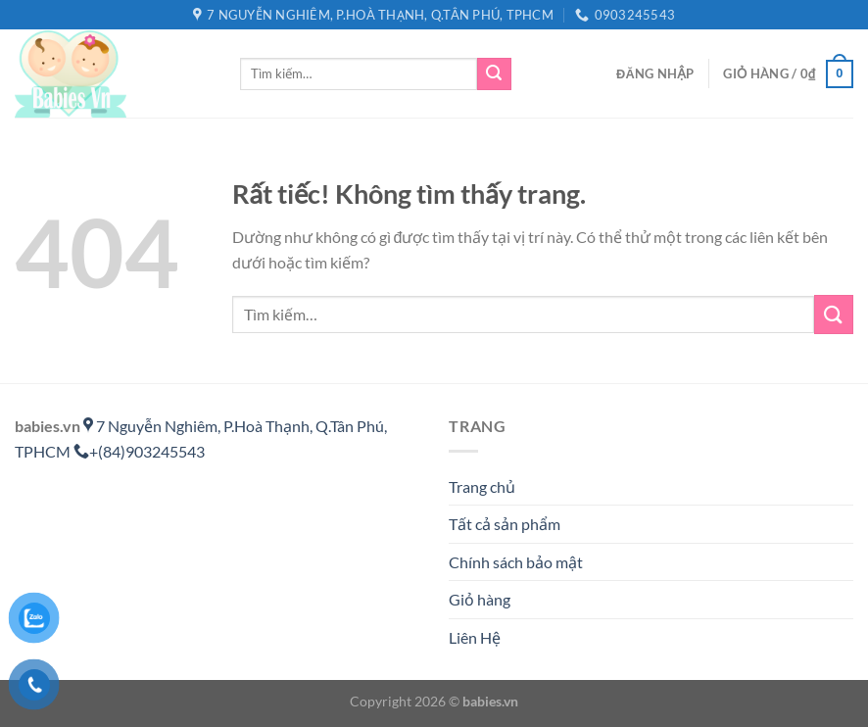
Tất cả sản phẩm (504, 523)
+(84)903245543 (139, 451)
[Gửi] (493, 74)
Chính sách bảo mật (516, 562)
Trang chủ (482, 486)
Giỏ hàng (479, 599)
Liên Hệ (475, 637)
